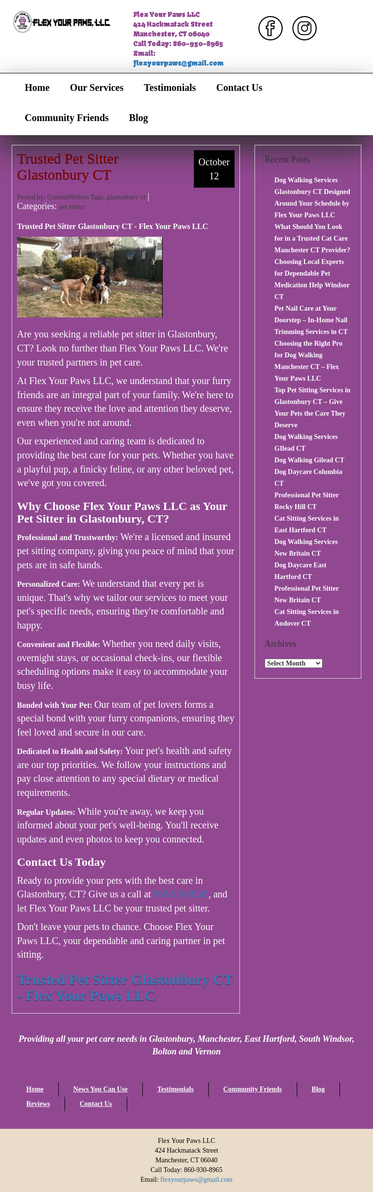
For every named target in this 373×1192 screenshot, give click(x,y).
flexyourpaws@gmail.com (178, 63)
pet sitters (72, 206)
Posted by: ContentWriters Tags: (62, 197)
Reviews (38, 1103)
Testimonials (170, 87)
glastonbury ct (126, 197)
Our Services (96, 87)
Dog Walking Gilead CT (309, 460)
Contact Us (239, 87)
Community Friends (67, 117)
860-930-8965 (180, 894)
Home (37, 87)
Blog (138, 117)
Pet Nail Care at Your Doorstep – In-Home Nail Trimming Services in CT (311, 320)
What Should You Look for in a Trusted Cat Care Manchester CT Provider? (312, 238)
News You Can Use (100, 1089)
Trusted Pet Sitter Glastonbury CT (68, 166)
